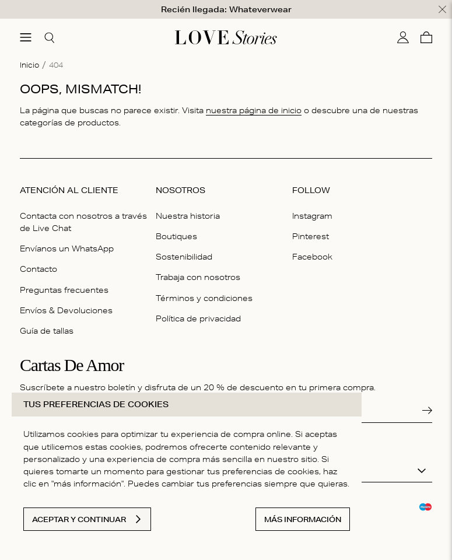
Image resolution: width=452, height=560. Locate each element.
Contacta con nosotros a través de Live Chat (83, 222)
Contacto (38, 269)
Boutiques (176, 236)
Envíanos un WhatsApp (67, 248)
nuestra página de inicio (254, 109)
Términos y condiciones (204, 297)
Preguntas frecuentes (64, 289)
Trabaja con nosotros (198, 277)
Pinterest (310, 236)
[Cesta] (426, 37)
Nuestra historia (188, 216)
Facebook (312, 256)
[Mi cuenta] (403, 37)
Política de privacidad (198, 318)
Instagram (312, 216)
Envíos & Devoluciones (66, 309)
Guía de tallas (46, 331)
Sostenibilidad (184, 256)
